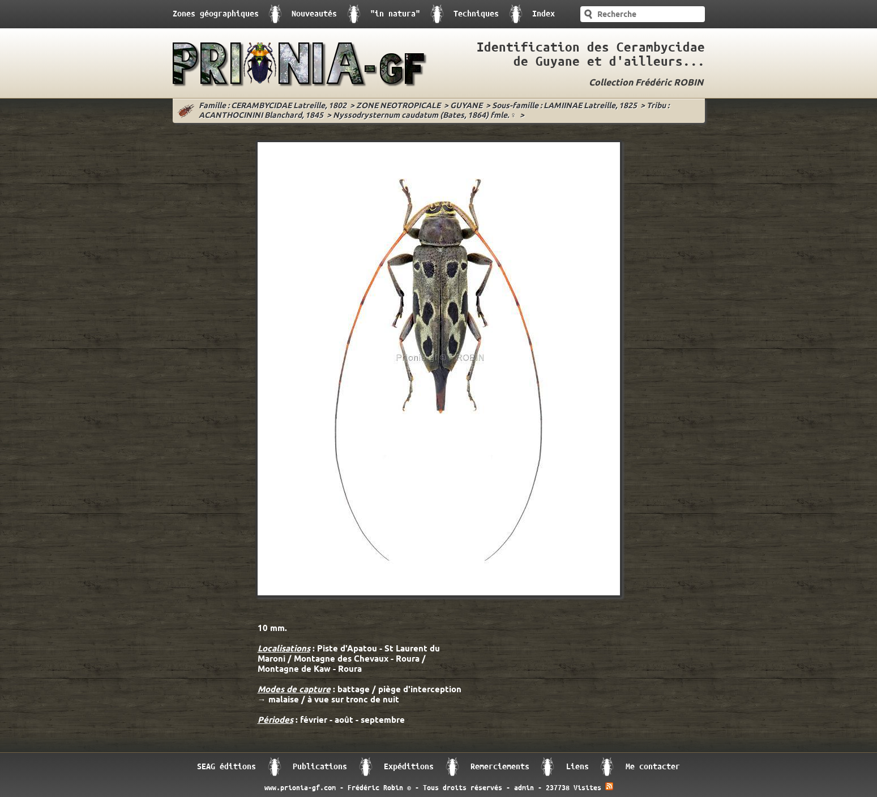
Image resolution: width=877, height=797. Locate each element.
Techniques (476, 14)
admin (524, 787)
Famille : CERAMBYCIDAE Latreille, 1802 (272, 106)
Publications (320, 767)
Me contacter (653, 767)
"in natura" (395, 14)
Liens (577, 767)
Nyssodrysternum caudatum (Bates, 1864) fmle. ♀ (425, 115)
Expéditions (409, 767)
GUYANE (466, 106)
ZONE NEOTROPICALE (398, 106)
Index (543, 14)
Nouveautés (314, 14)
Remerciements (499, 767)
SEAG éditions (226, 767)
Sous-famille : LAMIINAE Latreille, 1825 (564, 106)
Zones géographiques (216, 14)
